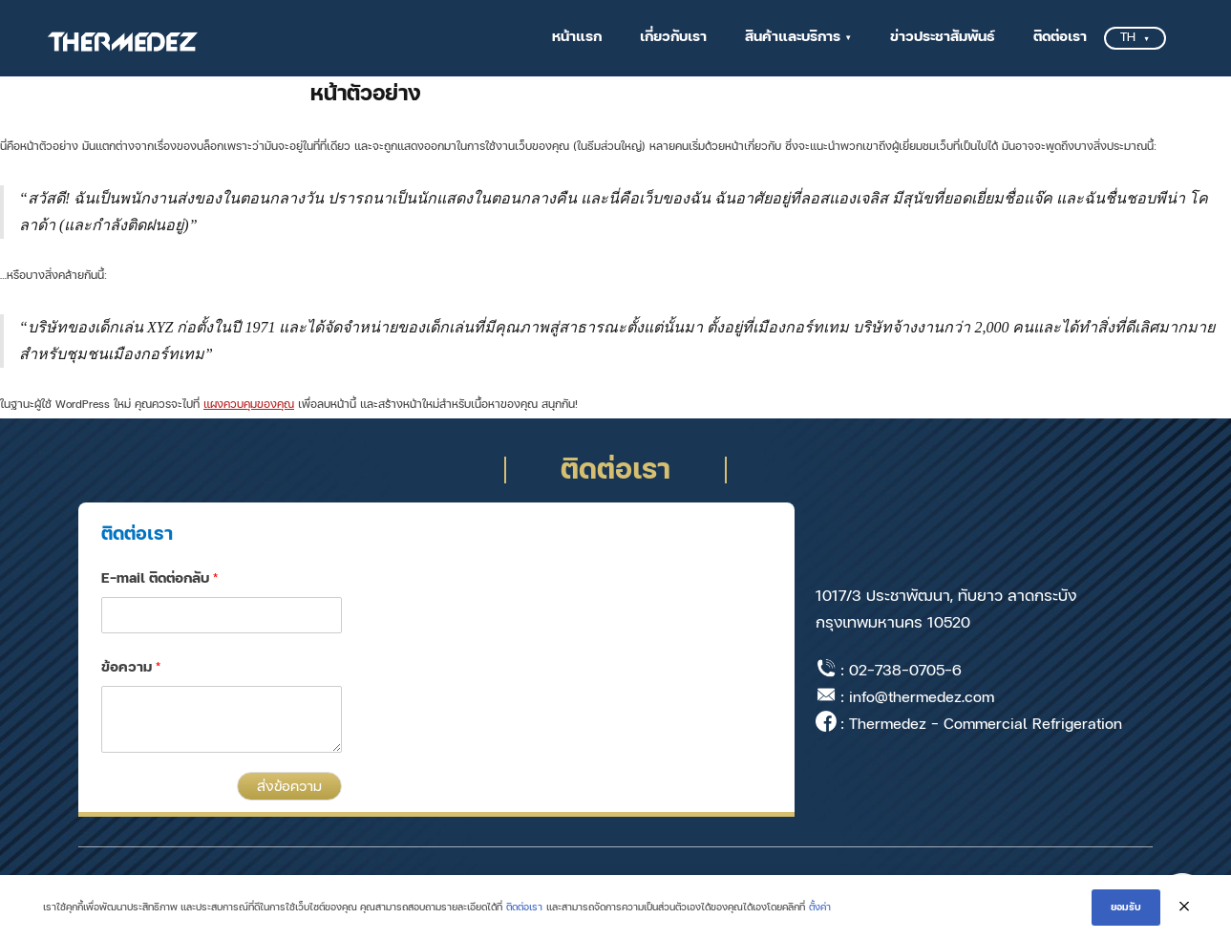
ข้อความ (130, 667)
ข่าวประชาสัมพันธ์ (942, 37)
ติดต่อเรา (1060, 37)
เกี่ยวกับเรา (673, 37)
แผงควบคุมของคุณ (248, 404)
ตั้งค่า (820, 907)
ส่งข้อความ (289, 786)
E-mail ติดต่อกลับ (159, 578)
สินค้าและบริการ (792, 37)
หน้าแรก (577, 37)
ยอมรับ (1126, 907)
